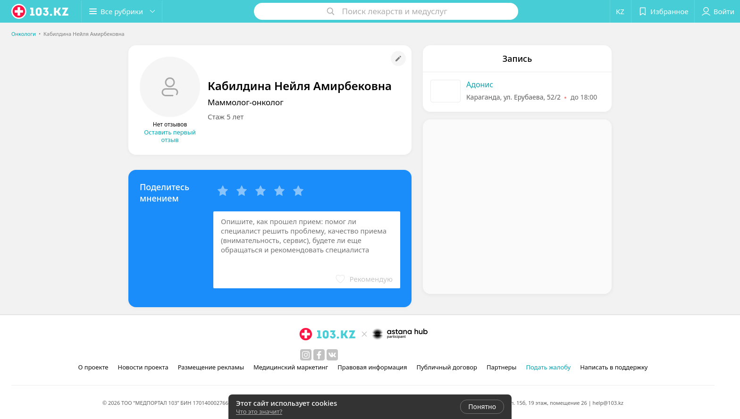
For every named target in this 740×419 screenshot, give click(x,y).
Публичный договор (446, 367)
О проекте (93, 367)
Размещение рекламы (211, 367)
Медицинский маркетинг (290, 367)
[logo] (40, 11)
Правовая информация (372, 367)
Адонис (479, 84)
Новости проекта (143, 367)
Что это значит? (259, 411)
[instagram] (305, 354)
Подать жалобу (548, 367)
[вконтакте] (332, 354)
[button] (121, 11)
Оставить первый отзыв (170, 135)
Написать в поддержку (614, 367)
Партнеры (502, 367)
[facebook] (319, 354)
